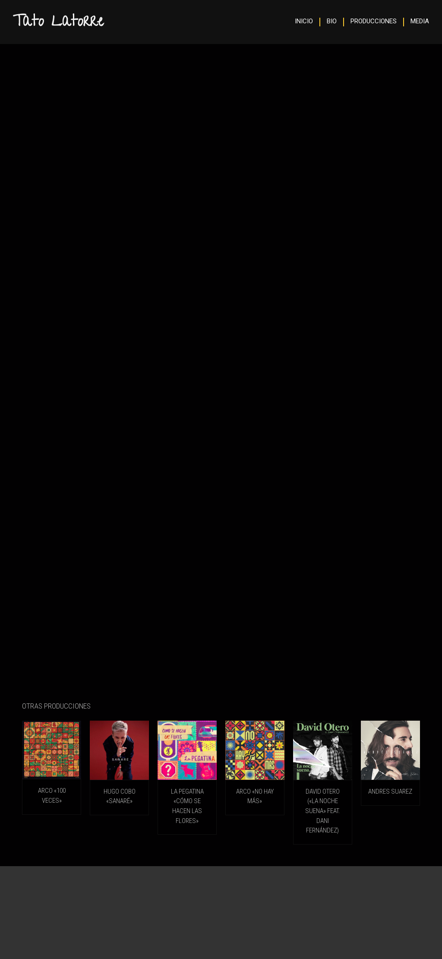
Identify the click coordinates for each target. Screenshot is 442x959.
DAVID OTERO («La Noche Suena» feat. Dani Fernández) (322, 811)
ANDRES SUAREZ (390, 791)
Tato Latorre (58, 22)
